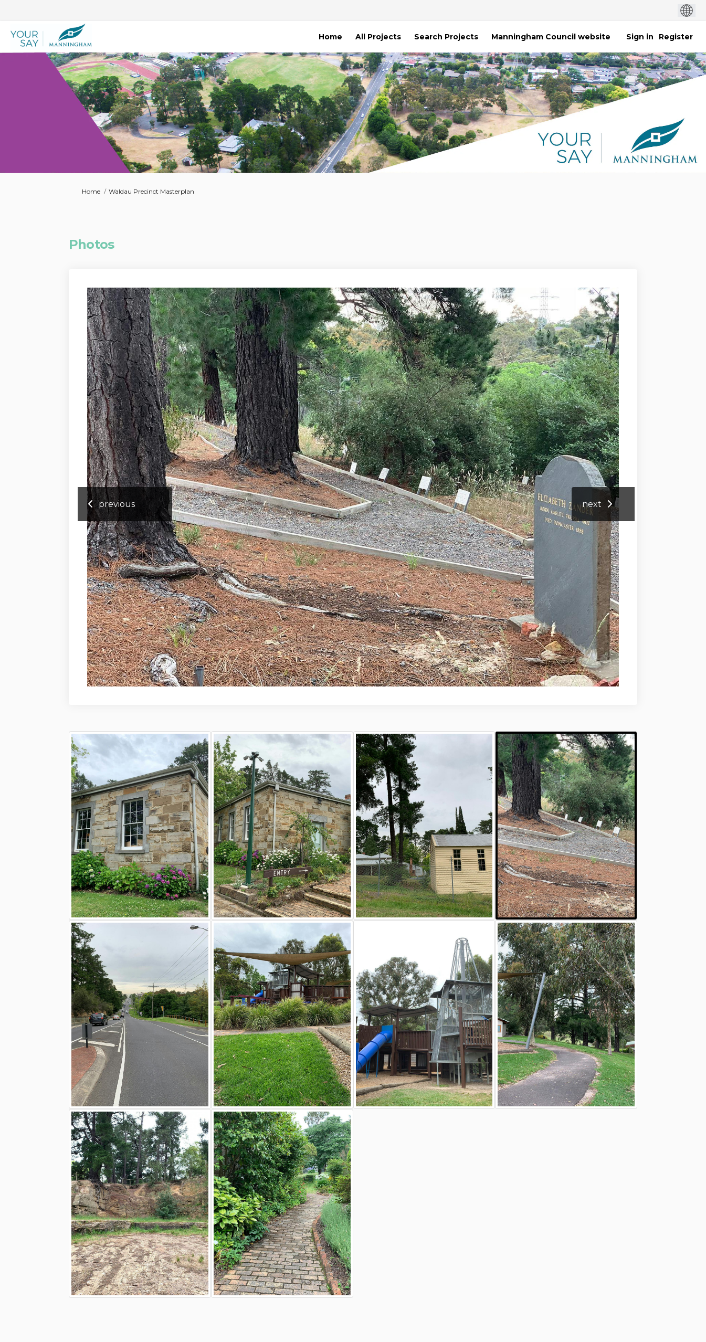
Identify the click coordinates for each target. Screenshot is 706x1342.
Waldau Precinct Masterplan (151, 191)
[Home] (330, 37)
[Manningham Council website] (551, 37)
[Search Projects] (446, 37)
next (592, 504)
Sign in (640, 36)
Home (91, 191)
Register (676, 36)
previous (117, 504)
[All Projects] (378, 37)
